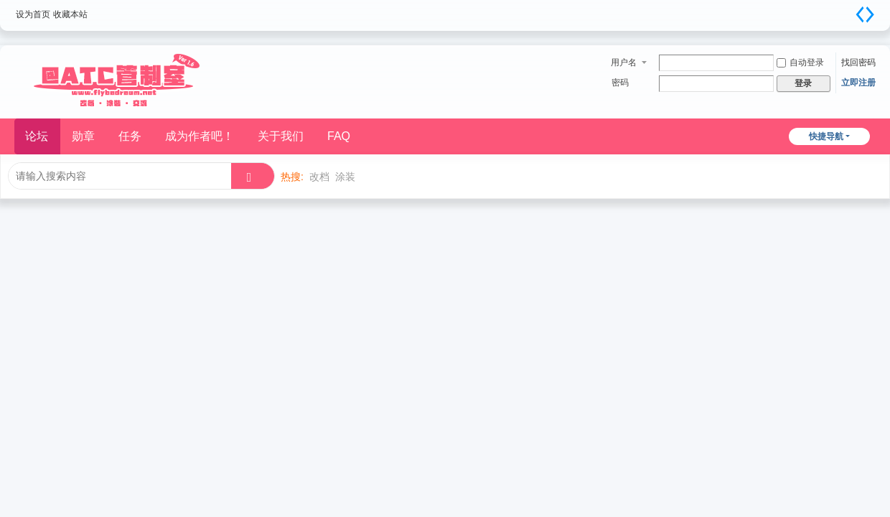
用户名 (624, 62)
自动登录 (800, 62)
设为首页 (33, 14)
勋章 (83, 136)
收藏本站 (70, 14)
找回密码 (858, 62)
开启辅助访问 (847, 10)
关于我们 (281, 136)
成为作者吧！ (199, 136)
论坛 (36, 136)
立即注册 (858, 83)
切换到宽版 (865, 14)
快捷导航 (826, 136)
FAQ (338, 136)
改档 (319, 176)
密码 (620, 83)
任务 (129, 136)
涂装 (345, 176)
